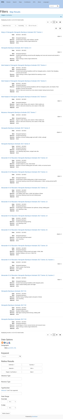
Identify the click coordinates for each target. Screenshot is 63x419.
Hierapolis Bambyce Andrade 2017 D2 (13, 305)
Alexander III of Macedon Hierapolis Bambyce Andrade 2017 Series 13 (24, 202)
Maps (20, 2)
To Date (3, 405)
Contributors (27, 2)
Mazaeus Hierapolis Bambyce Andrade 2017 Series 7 (18, 112)
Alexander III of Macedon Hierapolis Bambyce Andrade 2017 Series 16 (24, 245)
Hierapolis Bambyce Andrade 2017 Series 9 (15, 144)
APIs (34, 2)
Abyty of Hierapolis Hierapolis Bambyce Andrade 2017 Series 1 (21, 32)
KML (15, 348)
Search (14, 2)
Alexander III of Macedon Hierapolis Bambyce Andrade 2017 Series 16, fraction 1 (27, 260)
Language (46, 2)
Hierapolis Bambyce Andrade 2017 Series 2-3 (16, 48)
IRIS (2, 2)
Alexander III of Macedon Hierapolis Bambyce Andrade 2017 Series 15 (24, 230)
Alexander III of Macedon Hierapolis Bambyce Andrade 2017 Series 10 (24, 158)
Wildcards (3, 390)
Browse (8, 2)
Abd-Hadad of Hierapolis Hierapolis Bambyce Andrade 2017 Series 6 (23, 97)
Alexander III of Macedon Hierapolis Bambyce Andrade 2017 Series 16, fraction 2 (27, 275)
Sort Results (32, 25)
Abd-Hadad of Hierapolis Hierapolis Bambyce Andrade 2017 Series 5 (23, 81)
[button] (57, 22)
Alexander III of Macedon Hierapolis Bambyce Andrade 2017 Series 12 (24, 188)
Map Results (15, 12)
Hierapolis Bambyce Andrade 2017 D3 (13, 319)
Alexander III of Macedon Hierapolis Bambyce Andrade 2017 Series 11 (24, 172)
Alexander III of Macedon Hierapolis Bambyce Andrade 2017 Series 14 (24, 216)
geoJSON (10, 348)
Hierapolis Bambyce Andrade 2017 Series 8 (15, 128)
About (39, 2)
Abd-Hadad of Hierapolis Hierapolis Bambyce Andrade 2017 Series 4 (23, 65)
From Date (4, 399)
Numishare (34, 416)
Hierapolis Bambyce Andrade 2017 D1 (13, 291)
